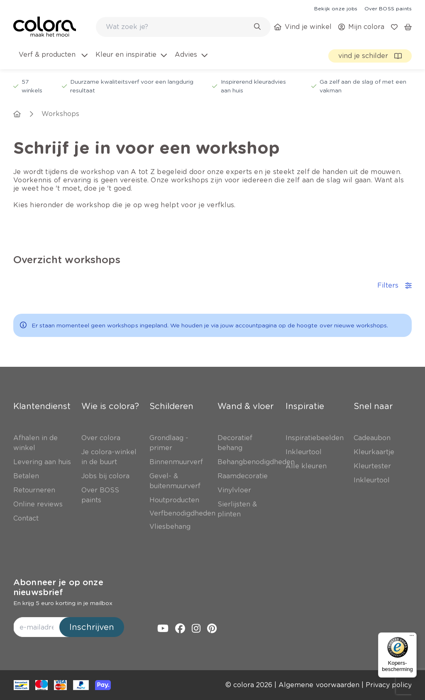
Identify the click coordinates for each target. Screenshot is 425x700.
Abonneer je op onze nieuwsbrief (58, 587)
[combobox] (183, 27)
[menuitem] (52, 59)
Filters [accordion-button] (394, 285)
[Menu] (412, 637)
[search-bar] (178, 27)
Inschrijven (91, 627)
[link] (335, 8)
